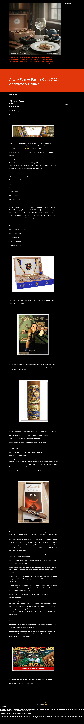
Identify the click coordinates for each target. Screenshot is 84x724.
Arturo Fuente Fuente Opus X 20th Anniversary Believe (72, 108)
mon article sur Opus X (25, 148)
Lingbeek (45, 704)
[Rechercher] (67, 3)
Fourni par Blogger (42, 702)
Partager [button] (67, 99)
